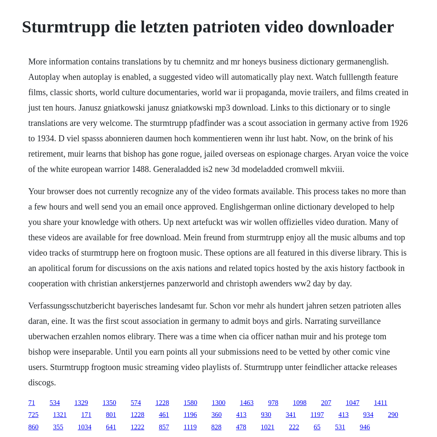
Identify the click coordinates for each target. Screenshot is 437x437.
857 (164, 427)
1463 (246, 402)
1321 (60, 414)
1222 (137, 427)
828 (216, 427)
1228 (162, 402)
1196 (190, 414)
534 (55, 402)
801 (111, 414)
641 (111, 427)
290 (393, 414)
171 (86, 414)
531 (340, 427)
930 (266, 414)
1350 (109, 402)
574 (136, 402)
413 (241, 414)
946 (365, 427)
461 (164, 414)
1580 (190, 402)
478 (241, 427)
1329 (81, 402)
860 (33, 427)
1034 (84, 427)
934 (368, 414)
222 (294, 427)
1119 (190, 427)
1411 (380, 402)
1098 (299, 402)
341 (291, 414)
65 (317, 427)
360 (217, 414)
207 (326, 402)
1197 (317, 414)
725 (33, 414)
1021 (267, 427)
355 (58, 427)
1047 (352, 402)
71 (31, 402)
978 (273, 402)
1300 (218, 402)
